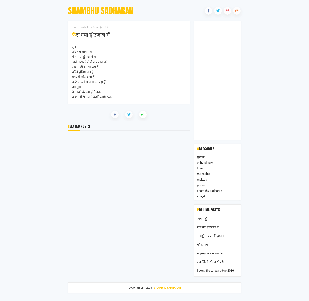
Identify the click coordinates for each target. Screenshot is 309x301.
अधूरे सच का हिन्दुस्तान (211, 236)
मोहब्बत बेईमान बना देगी (210, 253)
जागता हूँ (202, 219)
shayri (201, 196)
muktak (202, 179)
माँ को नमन (203, 245)
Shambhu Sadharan (100, 11)
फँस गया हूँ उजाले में (91, 34)
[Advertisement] (217, 80)
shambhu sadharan (209, 191)
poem (201, 185)
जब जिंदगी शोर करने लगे (210, 262)
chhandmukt (205, 162)
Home (75, 27)
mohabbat (203, 174)
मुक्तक (201, 157)
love (200, 168)
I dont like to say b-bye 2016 (215, 270)
